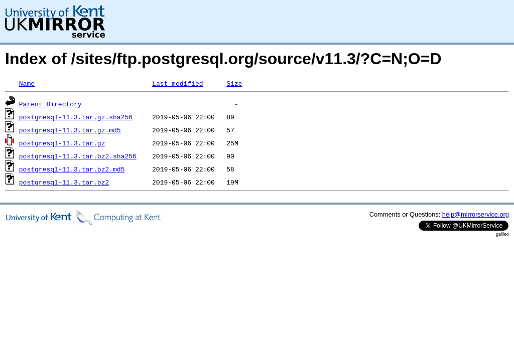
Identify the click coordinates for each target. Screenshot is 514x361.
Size (234, 83)
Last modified (177, 83)
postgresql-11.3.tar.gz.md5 (70, 129)
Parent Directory (50, 103)
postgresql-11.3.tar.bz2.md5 (72, 168)
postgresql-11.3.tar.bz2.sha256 (78, 155)
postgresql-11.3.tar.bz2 (64, 182)
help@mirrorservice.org (475, 214)
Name (27, 83)
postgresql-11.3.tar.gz (62, 142)
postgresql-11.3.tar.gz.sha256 (76, 116)
